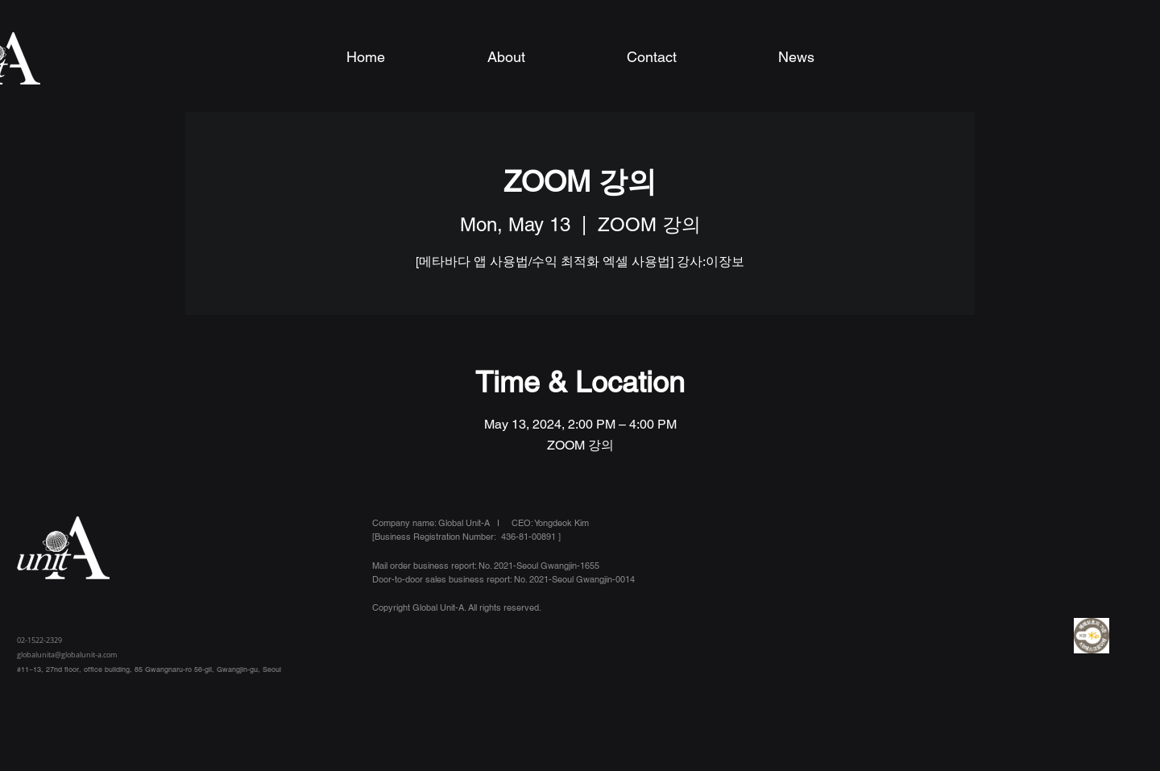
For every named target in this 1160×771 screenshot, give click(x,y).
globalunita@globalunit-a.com (67, 655)
